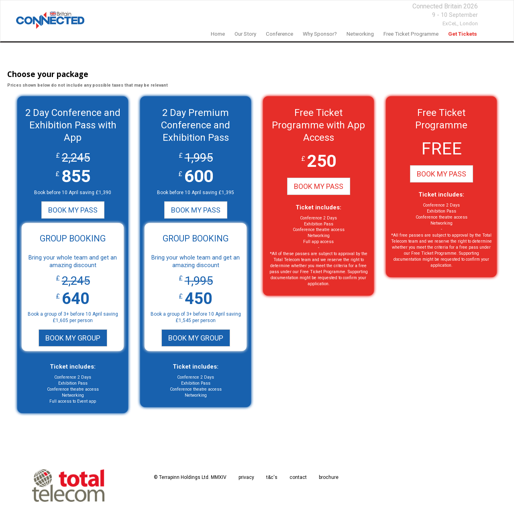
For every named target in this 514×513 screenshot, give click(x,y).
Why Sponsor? (320, 34)
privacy (246, 477)
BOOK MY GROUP (72, 338)
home (218, 34)
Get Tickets (462, 34)
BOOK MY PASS (73, 210)
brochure (329, 477)
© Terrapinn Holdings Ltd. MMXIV (190, 477)
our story (245, 34)
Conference (279, 34)
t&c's (271, 477)
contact (298, 477)
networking (360, 34)
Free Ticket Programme (411, 34)
